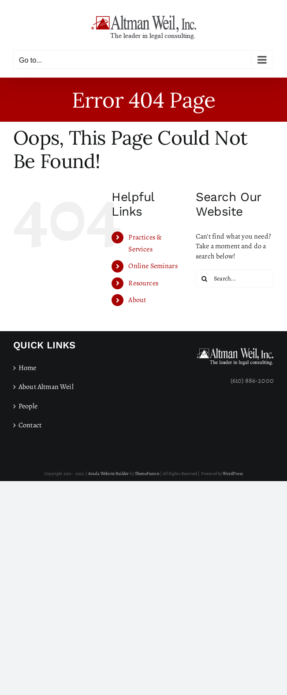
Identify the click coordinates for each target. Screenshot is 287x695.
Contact (30, 425)
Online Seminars (152, 266)
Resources (143, 283)
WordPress (232, 473)
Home (28, 368)
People (28, 406)
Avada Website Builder (108, 473)
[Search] (204, 279)
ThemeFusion (147, 473)
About (137, 300)
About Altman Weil (46, 387)
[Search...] (235, 279)
